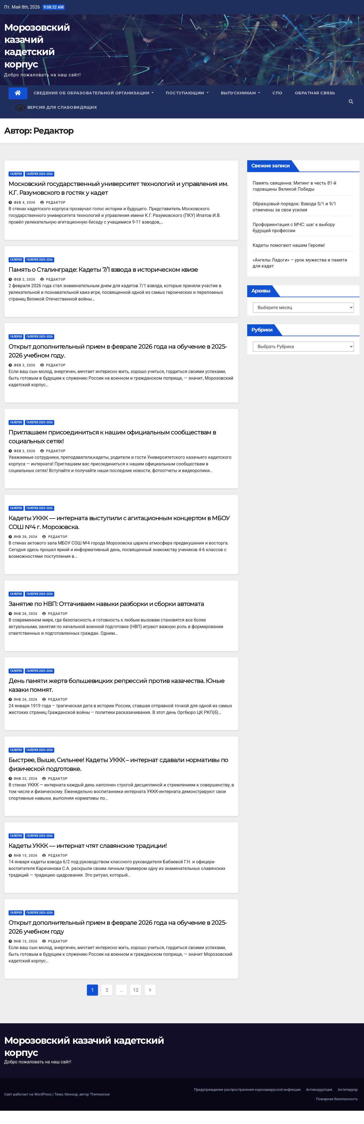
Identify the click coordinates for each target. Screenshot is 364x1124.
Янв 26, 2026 (25, 614)
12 (135, 990)
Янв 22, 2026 (25, 779)
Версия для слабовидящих (56, 107)
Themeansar (100, 1094)
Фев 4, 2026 (24, 202)
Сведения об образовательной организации (93, 92)
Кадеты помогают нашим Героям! (289, 245)
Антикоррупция (319, 1089)
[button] (351, 101)
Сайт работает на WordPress (28, 1094)
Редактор (53, 202)
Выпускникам (240, 92)
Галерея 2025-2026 (40, 173)
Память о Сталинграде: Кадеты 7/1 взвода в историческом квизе (103, 269)
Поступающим (187, 92)
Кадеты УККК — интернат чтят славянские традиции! (88, 846)
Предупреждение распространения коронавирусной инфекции (247, 1089)
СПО (277, 92)
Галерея (16, 173)
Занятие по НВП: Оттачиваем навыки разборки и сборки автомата (106, 604)
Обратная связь (315, 92)
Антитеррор (348, 1089)
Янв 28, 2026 (25, 537)
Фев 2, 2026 (24, 279)
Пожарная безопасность (337, 1099)
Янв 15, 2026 (25, 856)
